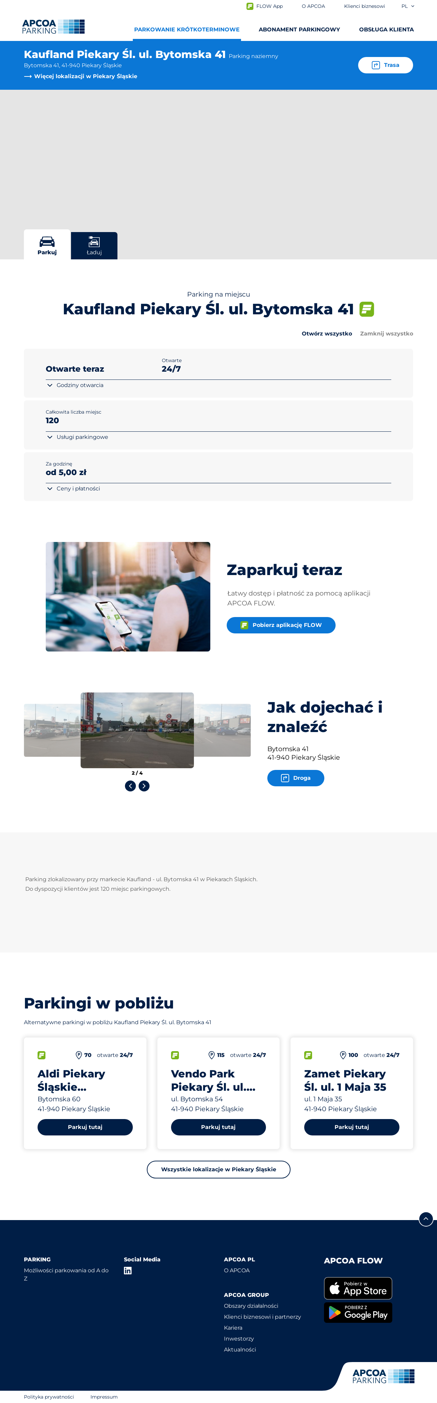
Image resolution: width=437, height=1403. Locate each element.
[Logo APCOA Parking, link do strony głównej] (53, 26)
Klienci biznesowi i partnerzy (262, 1317)
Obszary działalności (251, 1306)
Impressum (104, 1397)
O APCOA (237, 1270)
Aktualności (240, 1349)
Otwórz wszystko (327, 333)
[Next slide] (144, 786)
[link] (368, 1288)
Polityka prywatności (49, 1397)
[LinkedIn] (128, 1270)
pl (408, 6)
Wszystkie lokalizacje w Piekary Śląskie (218, 1169)
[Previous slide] (130, 786)
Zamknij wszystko (386, 333)
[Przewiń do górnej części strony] (426, 1219)
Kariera (233, 1328)
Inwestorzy (239, 1338)
